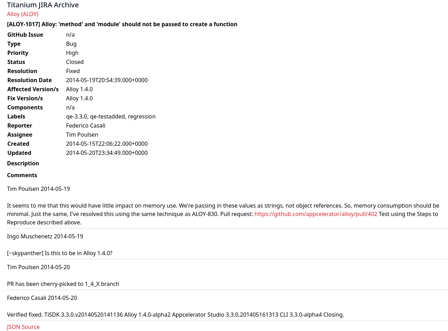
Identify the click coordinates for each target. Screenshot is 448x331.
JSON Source (23, 327)
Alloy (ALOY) (22, 14)
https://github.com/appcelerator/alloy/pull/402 (315, 214)
